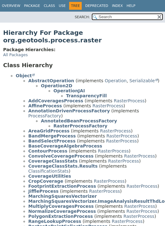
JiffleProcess (43, 191)
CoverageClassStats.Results (63, 166)
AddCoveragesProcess (55, 100)
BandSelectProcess (51, 140)
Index (117, 6)
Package (32, 6)
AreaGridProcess (48, 130)
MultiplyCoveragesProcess (61, 206)
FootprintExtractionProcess (62, 186)
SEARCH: (82, 17)
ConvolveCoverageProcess (61, 156)
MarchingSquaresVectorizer (62, 196)
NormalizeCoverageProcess (62, 211)
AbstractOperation (51, 80)
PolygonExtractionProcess (60, 216)
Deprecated (96, 6)
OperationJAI (69, 90)
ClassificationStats (48, 171)
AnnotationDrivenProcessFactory (69, 110)
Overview (11, 6)
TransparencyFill (86, 95)
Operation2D (56, 85)
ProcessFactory (44, 115)
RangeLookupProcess (54, 221)
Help (131, 6)
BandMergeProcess (52, 135)
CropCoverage (45, 181)
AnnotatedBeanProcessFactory (79, 120)
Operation (116, 80)
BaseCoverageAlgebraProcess (65, 145)
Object (24, 75)
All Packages (15, 54)
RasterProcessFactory (80, 125)
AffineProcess (45, 105)
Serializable (142, 80)
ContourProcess (47, 150)
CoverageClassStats (53, 161)
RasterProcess (129, 100)
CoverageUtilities (49, 176)
